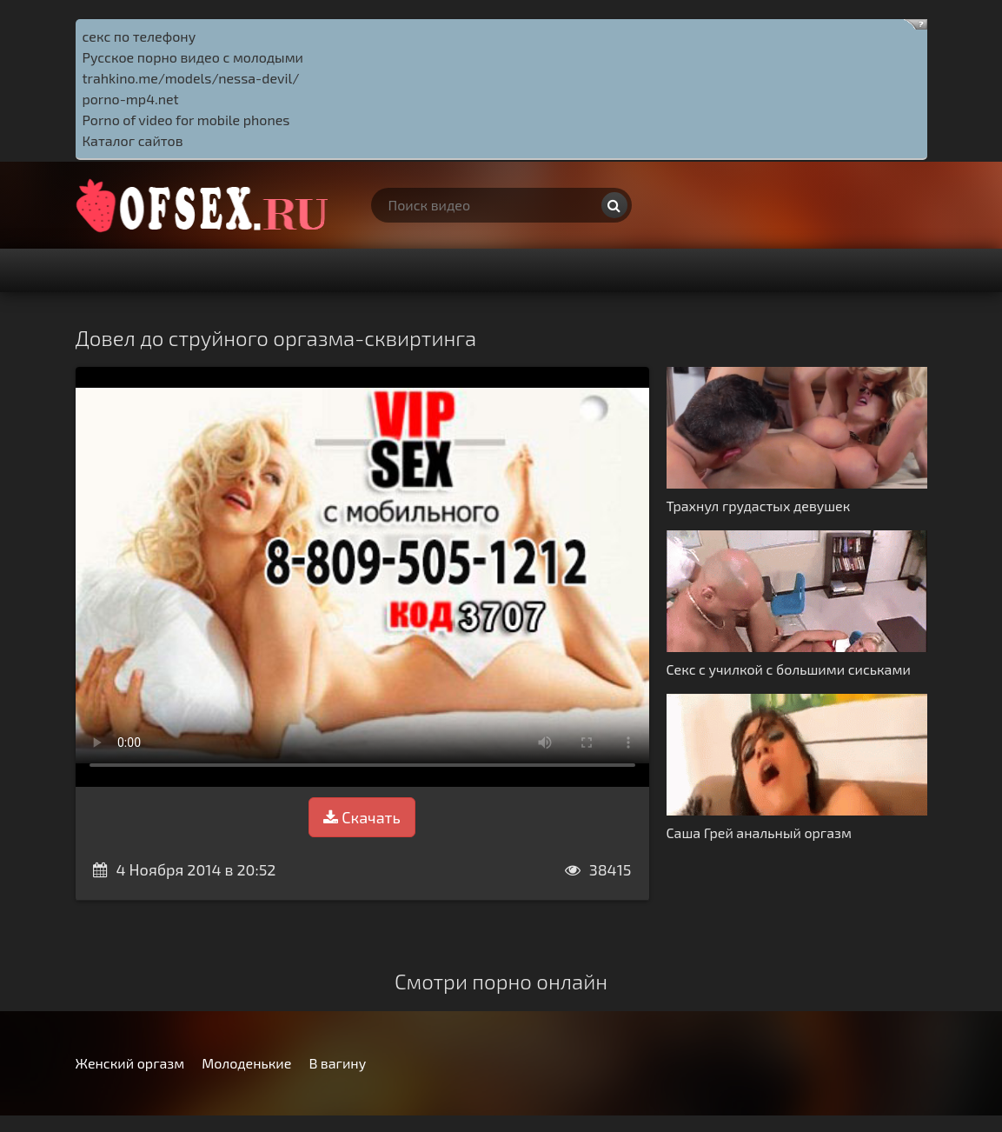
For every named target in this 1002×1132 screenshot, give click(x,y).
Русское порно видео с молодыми (193, 57)
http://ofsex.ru (206, 205)
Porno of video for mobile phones (186, 119)
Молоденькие (246, 1063)
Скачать (361, 817)
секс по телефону (139, 36)
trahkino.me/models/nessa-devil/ (191, 78)
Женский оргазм (130, 1063)
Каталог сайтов (133, 140)
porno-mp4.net (131, 98)
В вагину (337, 1063)
